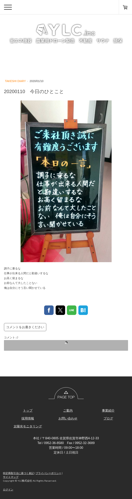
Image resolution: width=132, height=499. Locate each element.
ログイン (8, 489)
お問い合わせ (67, 418)
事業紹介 (108, 410)
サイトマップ (10, 476)
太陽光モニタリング (27, 426)
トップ (27, 410)
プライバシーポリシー (48, 473)
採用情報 (27, 418)
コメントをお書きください (25, 327)
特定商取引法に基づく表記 (18, 473)
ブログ (108, 418)
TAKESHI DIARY (16, 81)
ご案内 (68, 410)
